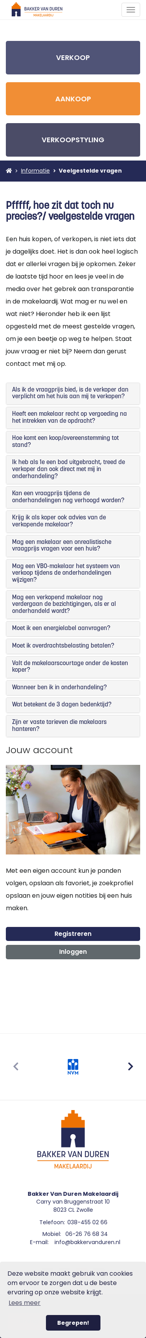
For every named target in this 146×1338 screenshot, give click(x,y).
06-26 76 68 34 (86, 1234)
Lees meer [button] (24, 1302)
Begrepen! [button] (73, 1323)
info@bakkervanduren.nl (87, 1242)
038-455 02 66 (87, 1222)
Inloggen (73, 951)
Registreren (73, 933)
